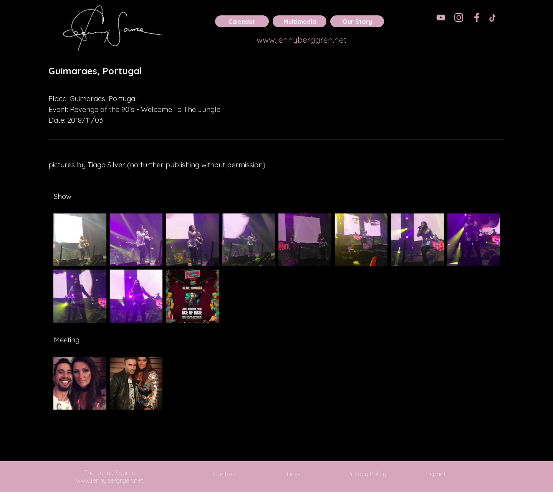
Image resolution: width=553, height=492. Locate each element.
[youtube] (440, 17)
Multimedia (299, 21)
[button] (79, 240)
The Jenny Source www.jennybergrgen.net (109, 476)
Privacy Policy (367, 474)
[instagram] (458, 17)
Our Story (357, 21)
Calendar (241, 21)
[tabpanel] (276, 76)
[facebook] (476, 17)
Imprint (436, 474)
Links (294, 474)
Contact (225, 474)
